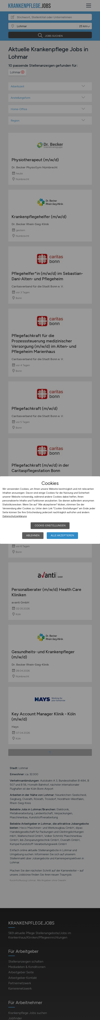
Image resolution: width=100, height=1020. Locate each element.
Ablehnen (32, 535)
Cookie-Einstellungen (50, 525)
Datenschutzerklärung (14, 516)
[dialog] (50, 510)
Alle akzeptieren (62, 535)
